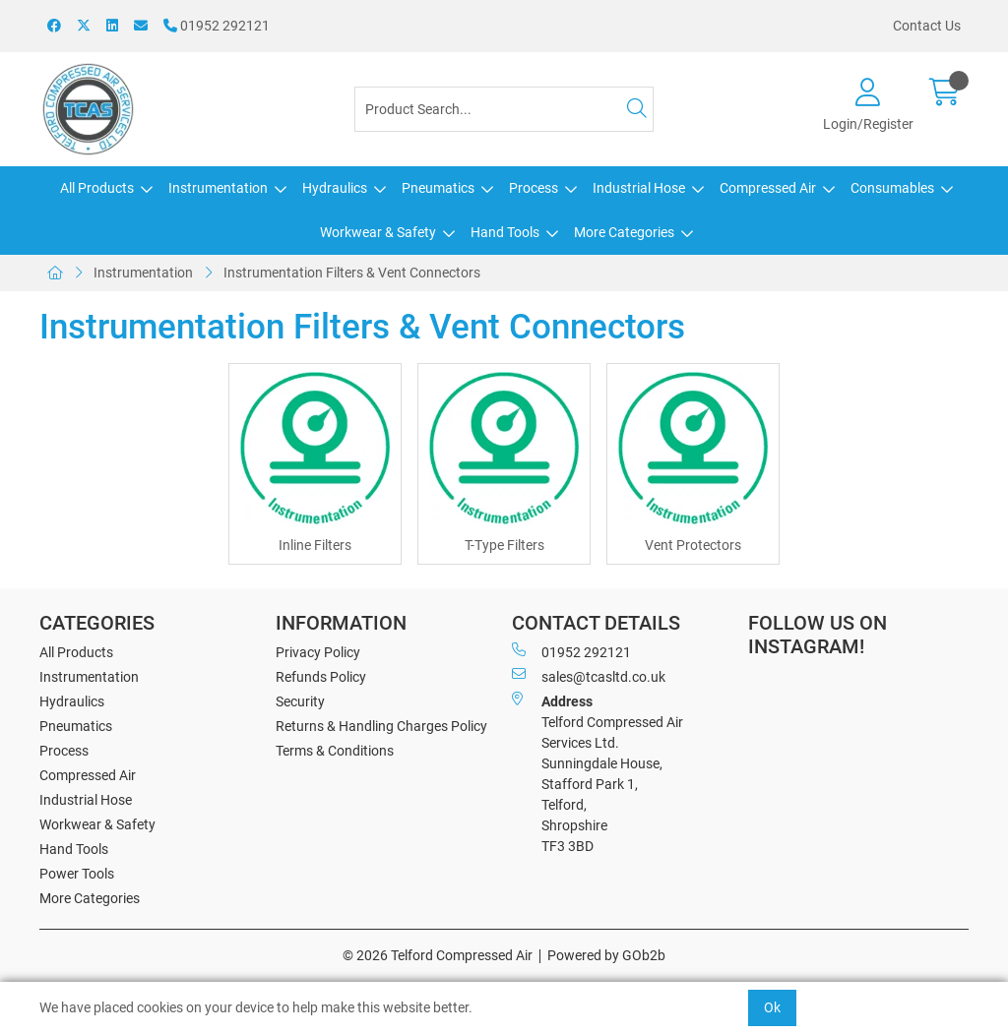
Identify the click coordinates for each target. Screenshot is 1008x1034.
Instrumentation (218, 188)
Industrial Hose (639, 188)
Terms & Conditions (335, 751)
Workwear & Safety (378, 232)
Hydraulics (334, 188)
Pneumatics (438, 188)
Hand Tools (505, 232)
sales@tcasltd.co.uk (588, 676)
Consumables (892, 188)
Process (533, 188)
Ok (772, 1007)
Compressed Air (768, 188)
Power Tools (76, 874)
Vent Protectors (693, 545)
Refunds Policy (321, 677)
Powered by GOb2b (606, 955)
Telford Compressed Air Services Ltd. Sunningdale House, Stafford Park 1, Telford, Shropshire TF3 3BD (597, 773)
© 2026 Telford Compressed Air (438, 955)
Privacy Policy (318, 652)
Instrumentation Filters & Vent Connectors (351, 272)
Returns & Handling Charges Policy (381, 726)
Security (300, 701)
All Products (97, 188)
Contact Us (927, 25)
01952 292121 (216, 25)
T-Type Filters (504, 545)
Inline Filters (315, 545)
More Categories (624, 232)
